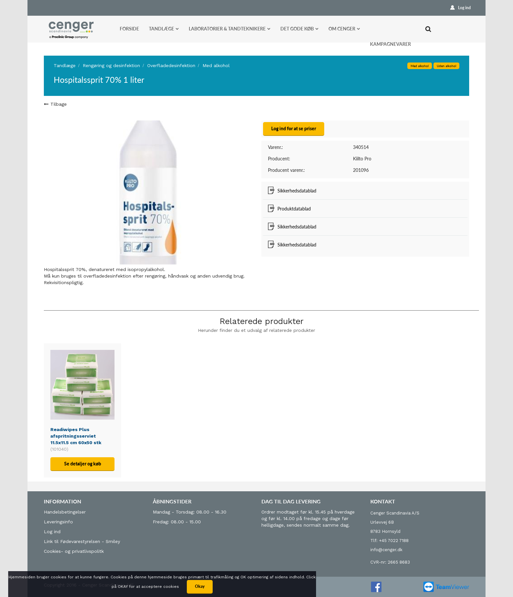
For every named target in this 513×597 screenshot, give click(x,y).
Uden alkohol (446, 66)
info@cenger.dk (386, 549)
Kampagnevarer (390, 44)
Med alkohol (216, 65)
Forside (129, 28)
